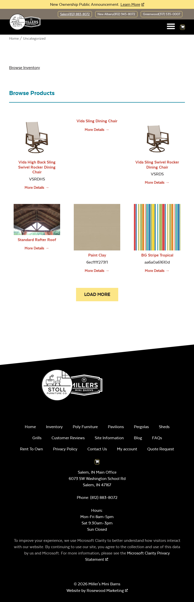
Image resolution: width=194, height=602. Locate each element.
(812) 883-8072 (103, 497)
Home (14, 38)
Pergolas (141, 426)
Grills (36, 437)
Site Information (109, 437)
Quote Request (160, 449)
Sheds (164, 426)
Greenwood (161, 14)
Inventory (54, 426)
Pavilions (116, 426)
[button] (171, 26)
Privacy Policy (65, 449)
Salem (75, 14)
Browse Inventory (24, 67)
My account (127, 449)
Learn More (130, 4)
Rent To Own (31, 449)
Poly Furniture (85, 426)
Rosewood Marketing (105, 590)
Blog (138, 437)
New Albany (116, 14)
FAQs (157, 437)
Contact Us (97, 449)
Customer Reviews (68, 437)
